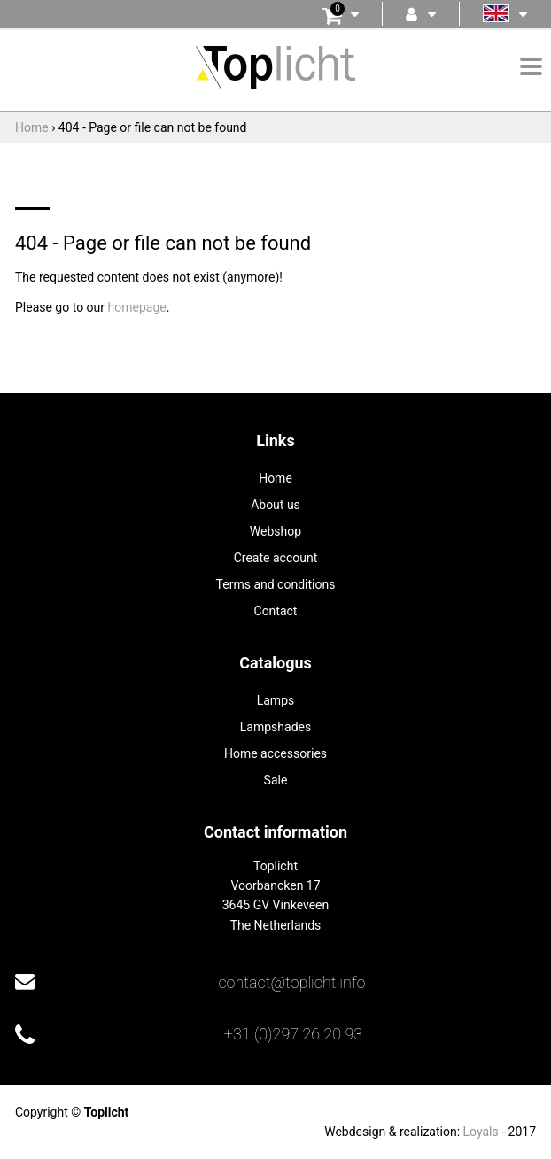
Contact (276, 611)
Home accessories (275, 753)
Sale (276, 780)
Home (275, 478)
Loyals (481, 1131)
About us (275, 505)
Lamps (276, 700)
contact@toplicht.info (291, 982)
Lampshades (275, 727)
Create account (276, 558)
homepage (137, 307)
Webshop (275, 531)
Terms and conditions (276, 584)
